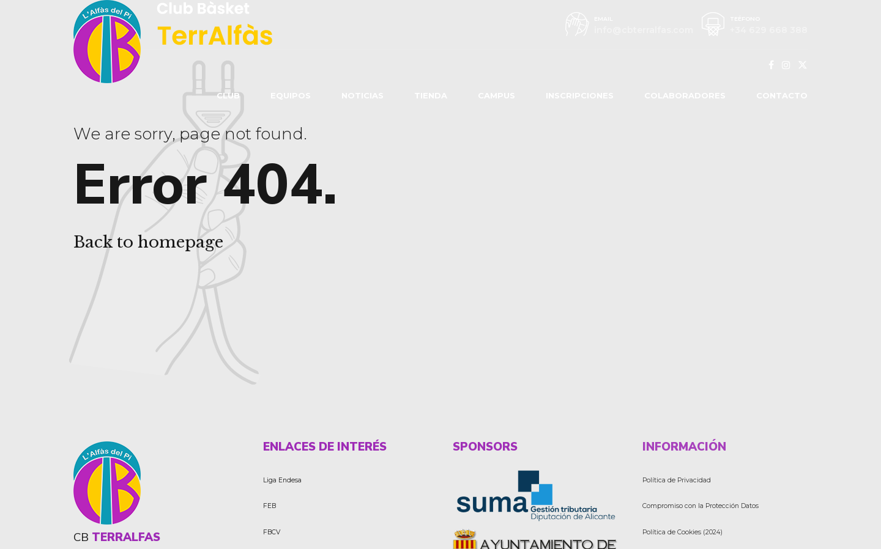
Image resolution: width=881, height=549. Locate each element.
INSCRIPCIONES (580, 95)
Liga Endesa (282, 480)
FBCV (271, 532)
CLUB (228, 95)
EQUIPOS (290, 95)
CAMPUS (496, 95)
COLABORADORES (685, 95)
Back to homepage (148, 242)
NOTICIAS (362, 95)
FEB (269, 506)
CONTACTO (782, 95)
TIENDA (430, 95)
